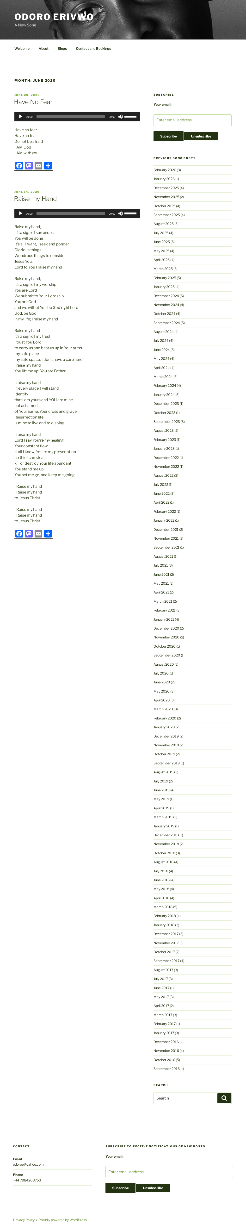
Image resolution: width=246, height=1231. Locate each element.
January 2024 (164, 395)
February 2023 (165, 439)
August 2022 (163, 475)
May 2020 (162, 691)
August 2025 (164, 224)
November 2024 (166, 305)
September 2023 (167, 421)
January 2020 (164, 727)
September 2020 (167, 655)
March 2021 (163, 601)
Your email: (163, 104)
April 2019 (161, 808)
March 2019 (163, 817)
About (44, 48)
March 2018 (163, 907)
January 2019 (164, 826)
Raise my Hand (35, 198)
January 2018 (164, 925)
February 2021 (165, 610)
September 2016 (167, 1069)
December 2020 (166, 628)
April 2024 (162, 368)
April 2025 (162, 260)
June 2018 (162, 880)
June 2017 (161, 988)
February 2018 (165, 916)
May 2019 (161, 799)
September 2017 (166, 961)
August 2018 (163, 862)
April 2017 (161, 1006)
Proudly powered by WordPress (62, 1220)
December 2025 (166, 188)
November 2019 (166, 745)
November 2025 (166, 197)
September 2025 (167, 215)
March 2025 (163, 269)
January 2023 (164, 448)
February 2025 (165, 278)
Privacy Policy (24, 1220)
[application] (77, 116)
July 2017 (161, 979)
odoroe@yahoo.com (28, 1164)
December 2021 (166, 529)
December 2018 (166, 835)
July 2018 (161, 871)
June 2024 (162, 350)
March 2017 (163, 1015)
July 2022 (161, 484)
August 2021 (163, 556)
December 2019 (166, 736)
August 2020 (164, 664)
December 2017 (166, 934)
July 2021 (161, 565)
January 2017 (164, 1033)
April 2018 (161, 898)
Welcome (22, 48)
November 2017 (166, 943)
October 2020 (165, 646)
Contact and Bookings (93, 48)
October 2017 (164, 952)
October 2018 (164, 853)
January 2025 (164, 287)
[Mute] (120, 116)
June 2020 (162, 682)
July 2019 (161, 781)
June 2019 (162, 790)
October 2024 (164, 314)
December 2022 (166, 458)
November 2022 (166, 466)
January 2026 (164, 179)
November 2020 (166, 637)
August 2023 (164, 430)
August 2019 (163, 772)
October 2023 (164, 413)
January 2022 (164, 520)
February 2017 (165, 1024)
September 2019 (167, 763)
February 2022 (165, 511)
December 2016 (166, 1042)
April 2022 (161, 502)
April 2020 (162, 700)
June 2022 (162, 493)
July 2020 (161, 673)
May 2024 (161, 358)
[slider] (71, 116)
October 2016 (164, 1060)
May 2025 (161, 251)
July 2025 (161, 233)
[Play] (20, 116)
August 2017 (163, 970)
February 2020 (165, 718)
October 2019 (164, 754)
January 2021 (164, 619)
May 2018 (161, 889)
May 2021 (161, 583)
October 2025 (164, 206)
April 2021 (161, 592)
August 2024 (164, 332)
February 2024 (165, 385)
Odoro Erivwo (54, 17)
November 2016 (166, 1051)
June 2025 (162, 242)
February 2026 (165, 170)
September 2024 (167, 323)
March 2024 (163, 377)
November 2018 (166, 844)
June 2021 (161, 574)
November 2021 (166, 538)
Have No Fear (33, 102)
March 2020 (163, 709)
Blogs (62, 48)
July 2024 (161, 340)
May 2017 (161, 997)
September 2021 (166, 547)
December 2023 (166, 403)
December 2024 (166, 296)
